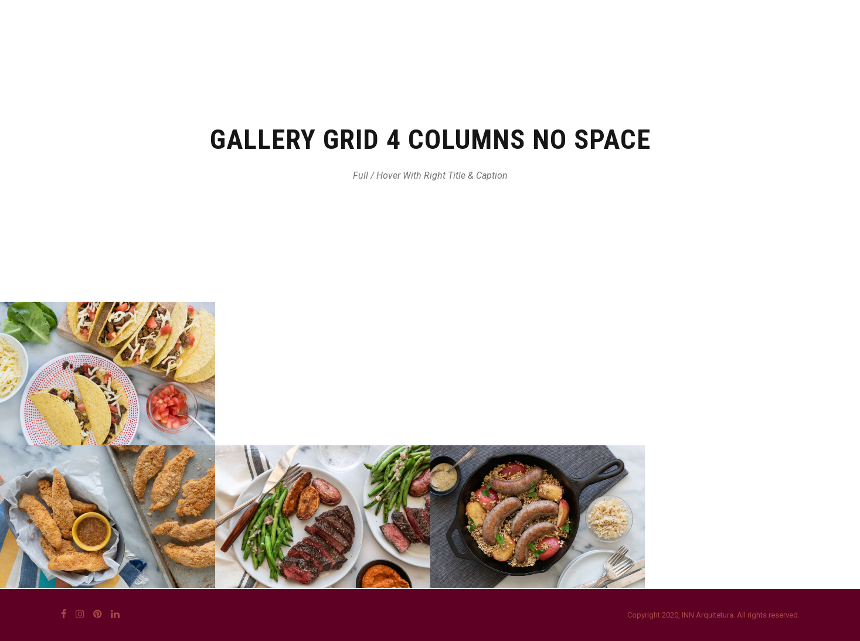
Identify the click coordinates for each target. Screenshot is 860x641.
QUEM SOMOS (434, 56)
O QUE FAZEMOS (533, 56)
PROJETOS (625, 56)
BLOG (762, 56)
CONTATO (699, 56)
